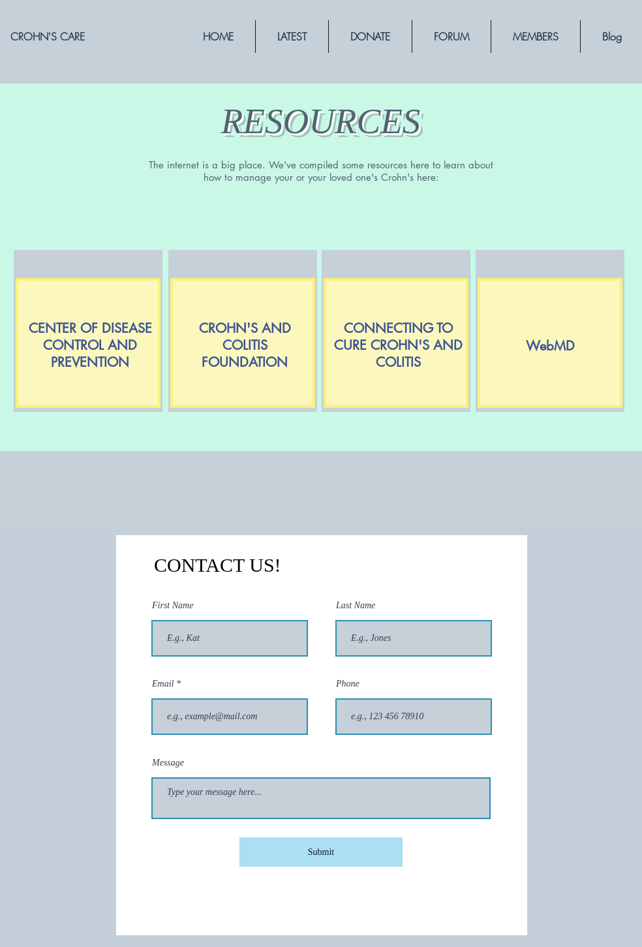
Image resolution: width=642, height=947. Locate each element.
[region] (218, 387)
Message (168, 763)
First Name (172, 605)
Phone (347, 684)
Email (163, 684)
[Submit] (321, 852)
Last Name (355, 605)
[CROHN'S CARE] (47, 36)
